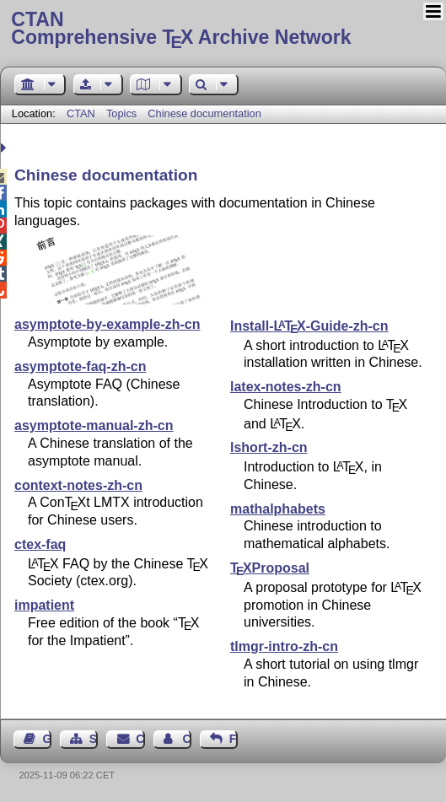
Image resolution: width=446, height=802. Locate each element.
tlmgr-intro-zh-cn (284, 646)
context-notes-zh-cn (78, 485)
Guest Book (47, 738)
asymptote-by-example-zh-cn (107, 324)
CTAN (81, 113)
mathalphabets (277, 509)
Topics (123, 113)
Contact (140, 738)
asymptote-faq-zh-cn (80, 366)
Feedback (233, 738)
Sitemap (93, 738)
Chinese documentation (204, 113)
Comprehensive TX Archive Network (222, 29)
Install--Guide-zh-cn (309, 326)
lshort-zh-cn (269, 447)
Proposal (269, 568)
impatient (44, 605)
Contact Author (186, 738)
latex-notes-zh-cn (285, 386)
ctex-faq (40, 544)
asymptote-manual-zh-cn (93, 425)
